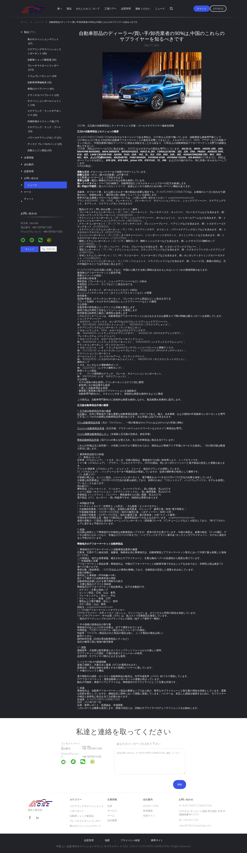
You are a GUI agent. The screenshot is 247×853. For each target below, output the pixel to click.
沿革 (109, 806)
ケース (27, 191)
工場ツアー (110, 8)
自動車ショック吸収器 (41, 60)
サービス (112, 810)
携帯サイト (157, 840)
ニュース (160, 8)
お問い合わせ (31, 178)
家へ (59, 8)
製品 (69, 8)
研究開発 (148, 810)
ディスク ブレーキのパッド (44, 144)
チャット (202, 8)
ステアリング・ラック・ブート (44, 129)
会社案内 (29, 164)
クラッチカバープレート (43, 95)
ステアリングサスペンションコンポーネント (44, 51)
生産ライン (149, 815)
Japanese (218, 8)
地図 (107, 840)
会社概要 (112, 820)
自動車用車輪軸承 (39, 82)
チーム (111, 815)
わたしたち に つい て (88, 8)
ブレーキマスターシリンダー (43, 68)
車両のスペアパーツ (40, 89)
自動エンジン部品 (39, 150)
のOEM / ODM (150, 806)
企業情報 (29, 157)
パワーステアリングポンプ (44, 138)
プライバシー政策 (130, 840)
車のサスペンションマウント (43, 41)
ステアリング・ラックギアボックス (44, 113)
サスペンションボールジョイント (44, 103)
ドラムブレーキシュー (41, 76)
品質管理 (126, 8)
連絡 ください (142, 8)
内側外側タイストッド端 (43, 121)
